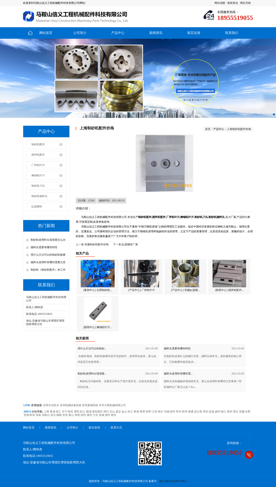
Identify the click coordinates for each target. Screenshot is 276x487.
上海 (47, 411)
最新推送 (232, 3)
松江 (131, 411)
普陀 (77, 411)
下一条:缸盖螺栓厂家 (125, 244)
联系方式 (116, 427)
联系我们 (231, 33)
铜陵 (59, 415)
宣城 (102, 415)
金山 (125, 411)
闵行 (107, 411)
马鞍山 (46, 415)
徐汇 (59, 411)
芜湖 (27, 415)
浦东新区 (98, 411)
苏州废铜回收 (90, 405)
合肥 (247, 411)
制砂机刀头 (38, 185)
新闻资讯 (155, 33)
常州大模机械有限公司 (112, 405)
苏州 (185, 411)
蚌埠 (33, 415)
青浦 (137, 411)
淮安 (206, 411)
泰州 (230, 411)
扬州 (218, 411)
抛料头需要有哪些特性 (44, 247)
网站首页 (45, 33)
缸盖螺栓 (36, 206)
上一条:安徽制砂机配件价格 (92, 244)
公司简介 (79, 33)
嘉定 (119, 411)
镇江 (224, 411)
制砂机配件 (38, 144)
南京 (161, 411)
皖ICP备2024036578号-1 (173, 481)
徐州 (173, 411)
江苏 (155, 411)
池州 (108, 415)
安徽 (242, 411)
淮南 (39, 415)
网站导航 (245, 3)
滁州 (90, 415)
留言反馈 (193, 33)
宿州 (83, 415)
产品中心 (117, 33)
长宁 (65, 411)
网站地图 (219, 3)
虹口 (83, 411)
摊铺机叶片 (38, 175)
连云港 (198, 411)
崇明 (149, 411)
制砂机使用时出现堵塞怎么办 (48, 239)
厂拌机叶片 (38, 165)
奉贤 (143, 411)
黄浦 (53, 411)
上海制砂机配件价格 (239, 129)
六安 (96, 415)
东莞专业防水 (51, 405)
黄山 (71, 415)
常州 (179, 411)
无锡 (167, 411)
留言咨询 (94, 427)
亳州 (113, 415)
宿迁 (236, 411)
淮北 (53, 415)
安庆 (65, 415)
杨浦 (89, 411)
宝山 (112, 411)
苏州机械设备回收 (71, 405)
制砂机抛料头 (39, 196)
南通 (191, 411)
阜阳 (78, 415)
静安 (71, 411)
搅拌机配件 (38, 154)
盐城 (212, 411)
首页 (207, 129)
